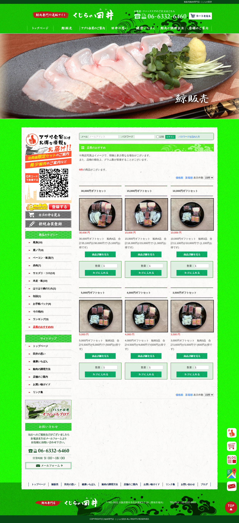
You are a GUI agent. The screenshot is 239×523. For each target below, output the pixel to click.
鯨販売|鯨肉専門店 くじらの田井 (198, 2)
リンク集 (38, 392)
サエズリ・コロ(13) (44, 273)
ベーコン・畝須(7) (43, 257)
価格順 (179, 177)
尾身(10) (37, 242)
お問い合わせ (188, 484)
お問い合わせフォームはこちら (48, 446)
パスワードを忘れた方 (189, 136)
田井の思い (119, 28)
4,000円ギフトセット (139, 292)
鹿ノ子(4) (38, 250)
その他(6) (38, 311)
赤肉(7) (37, 265)
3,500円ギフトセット (184, 292)
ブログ (204, 484)
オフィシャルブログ (48, 409)
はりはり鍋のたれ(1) (44, 288)
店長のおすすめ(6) (43, 326)
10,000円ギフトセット (185, 191)
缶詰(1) (37, 296)
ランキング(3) (40, 319)
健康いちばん (146, 28)
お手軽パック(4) (42, 303)
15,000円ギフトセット (139, 191)
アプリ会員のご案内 (93, 28)
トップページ (40, 28)
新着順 (189, 177)
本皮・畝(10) (40, 280)
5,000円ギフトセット (93, 292)
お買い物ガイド (41, 384)
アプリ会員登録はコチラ (48, 172)
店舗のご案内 (198, 28)
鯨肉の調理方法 (172, 28)
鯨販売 (66, 28)
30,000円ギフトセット (93, 191)
